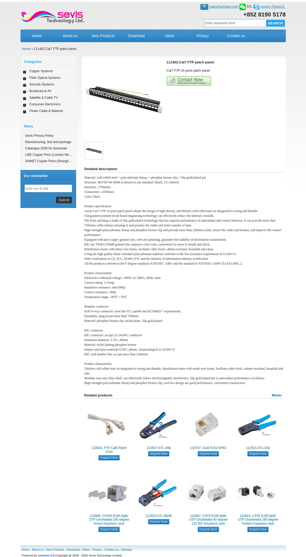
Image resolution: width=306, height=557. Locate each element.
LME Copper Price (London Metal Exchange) (57, 155)
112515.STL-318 (258, 448)
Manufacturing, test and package (48, 142)
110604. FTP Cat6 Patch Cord (109, 450)
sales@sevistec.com (224, 6)
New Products (103, 36)
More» (277, 395)
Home (37, 36)
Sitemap (126, 549)
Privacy (203, 36)
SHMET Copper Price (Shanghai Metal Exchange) (60, 161)
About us (70, 36)
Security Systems (41, 84)
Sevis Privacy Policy (39, 135)
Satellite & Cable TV (43, 98)
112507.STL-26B (159, 448)
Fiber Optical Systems (45, 78)
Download (136, 36)
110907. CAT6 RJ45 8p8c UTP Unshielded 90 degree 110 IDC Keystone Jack (208, 519)
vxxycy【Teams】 (273, 6)
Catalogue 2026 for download (46, 148)
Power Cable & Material (46, 111)
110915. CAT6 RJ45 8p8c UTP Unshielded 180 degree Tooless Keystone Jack (258, 519)
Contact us (236, 36)
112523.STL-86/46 (158, 516)
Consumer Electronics (45, 104)
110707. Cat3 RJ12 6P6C (208, 448)
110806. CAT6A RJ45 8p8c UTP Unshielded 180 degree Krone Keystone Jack (109, 519)
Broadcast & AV (40, 91)
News (169, 36)
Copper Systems (41, 71)
